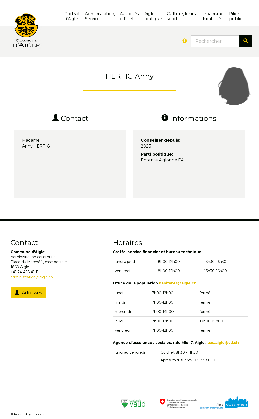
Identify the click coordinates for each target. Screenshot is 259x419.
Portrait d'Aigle (72, 16)
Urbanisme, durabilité (212, 16)
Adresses (28, 293)
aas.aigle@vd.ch (223, 342)
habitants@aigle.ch (178, 283)
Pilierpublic (235, 16)
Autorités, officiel (129, 16)
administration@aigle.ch (32, 277)
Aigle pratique (153, 16)
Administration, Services (100, 16)
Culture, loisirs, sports (181, 16)
